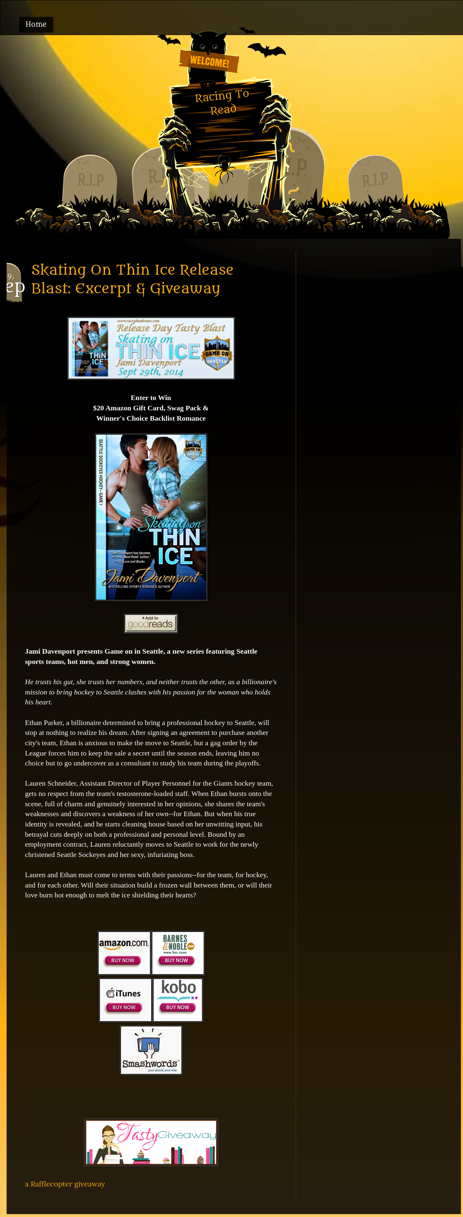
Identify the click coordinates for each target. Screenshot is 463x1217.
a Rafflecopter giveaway (65, 1184)
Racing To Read (221, 102)
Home (36, 25)
